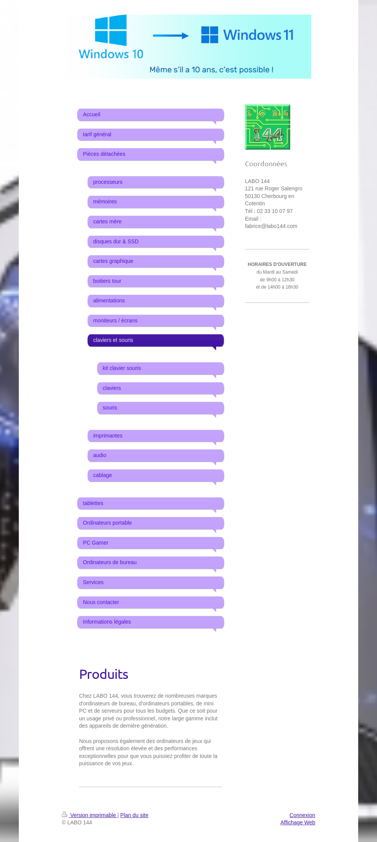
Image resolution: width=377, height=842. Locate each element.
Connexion (302, 815)
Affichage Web (297, 822)
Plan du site (134, 815)
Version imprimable (89, 815)
